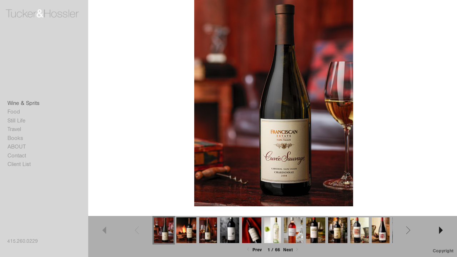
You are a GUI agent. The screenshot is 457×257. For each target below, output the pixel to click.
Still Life (16, 120)
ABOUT (16, 146)
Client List (19, 164)
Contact (16, 155)
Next (291, 249)
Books (15, 138)
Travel (14, 129)
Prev (254, 249)
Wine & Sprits (23, 103)
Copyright (443, 250)
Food (13, 112)
